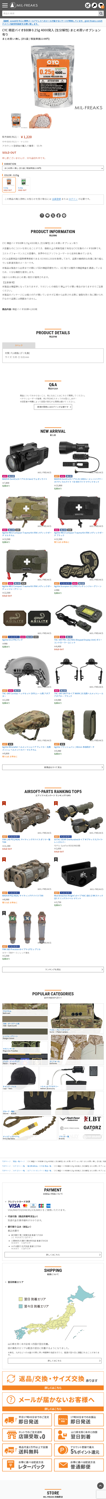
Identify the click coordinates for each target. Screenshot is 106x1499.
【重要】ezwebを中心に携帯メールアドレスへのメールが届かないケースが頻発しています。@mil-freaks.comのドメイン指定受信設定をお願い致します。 (52, 22)
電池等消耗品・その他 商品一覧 (39, 1166)
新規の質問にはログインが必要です (53, 406)
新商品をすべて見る (53, 767)
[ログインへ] (94, 5)
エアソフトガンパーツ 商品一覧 (39, 1170)
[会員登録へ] (88, 5)
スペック (19, 345)
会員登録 (56, 199)
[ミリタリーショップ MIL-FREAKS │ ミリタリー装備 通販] (24, 5)
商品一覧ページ (19, 1161)
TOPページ (6, 1161)
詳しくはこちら (53, 1254)
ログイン (73, 199)
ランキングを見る (53, 969)
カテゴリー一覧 (19, 1166)
